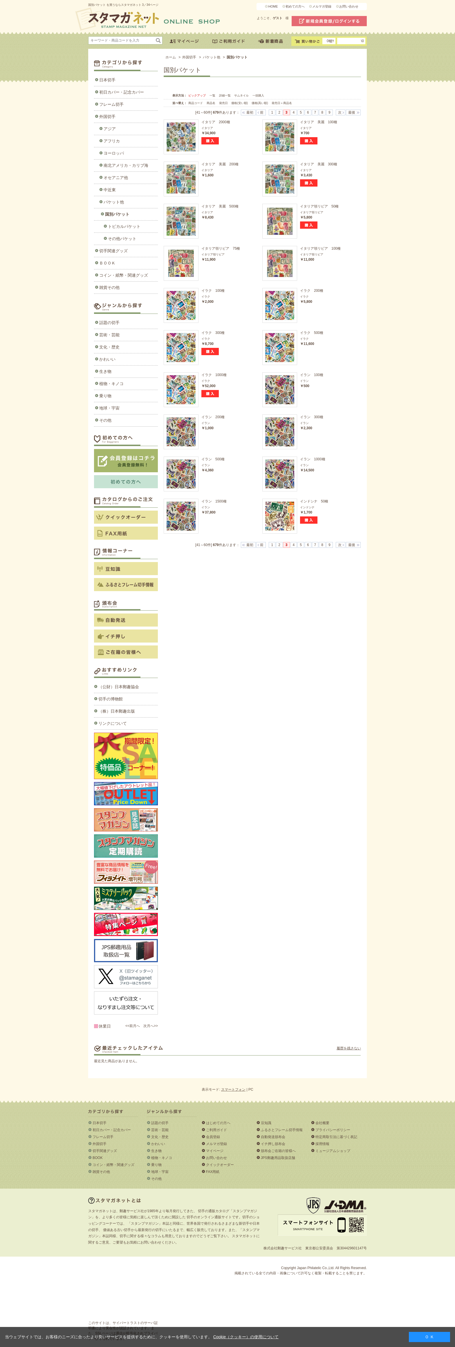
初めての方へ (295, 6)
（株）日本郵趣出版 (116, 711)
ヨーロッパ (114, 153)
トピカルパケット (124, 226)
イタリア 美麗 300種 (318, 164)
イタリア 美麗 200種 (220, 164)
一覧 (212, 95)
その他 (105, 420)
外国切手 (107, 116)
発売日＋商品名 (282, 103)
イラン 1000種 (312, 459)
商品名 (211, 103)
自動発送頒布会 (273, 1137)
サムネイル (241, 95)
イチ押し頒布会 (273, 1144)
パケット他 (114, 202)
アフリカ (112, 141)
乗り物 (105, 395)
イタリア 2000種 (215, 122)
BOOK (98, 1158)
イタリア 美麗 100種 (318, 122)
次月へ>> (150, 1026)
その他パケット (122, 238)
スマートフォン (233, 1089)
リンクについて (112, 723)
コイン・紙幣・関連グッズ (123, 275)
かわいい (107, 359)
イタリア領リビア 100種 (320, 248)
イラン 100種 (311, 375)
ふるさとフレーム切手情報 (282, 1130)
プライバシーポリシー (332, 1130)
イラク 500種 (311, 333)
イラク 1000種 (214, 375)
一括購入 (258, 95)
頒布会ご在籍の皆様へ (278, 1151)
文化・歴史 (109, 347)
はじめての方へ (218, 1123)
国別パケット (117, 214)
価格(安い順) (239, 103)
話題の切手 (109, 322)
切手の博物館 (110, 699)
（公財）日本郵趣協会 (118, 686)
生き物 (105, 371)
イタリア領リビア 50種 (319, 206)
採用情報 (322, 1144)
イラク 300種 (213, 333)
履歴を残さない (349, 1048)
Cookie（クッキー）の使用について (246, 1337)
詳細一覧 (225, 95)
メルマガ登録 (321, 6)
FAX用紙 (213, 1172)
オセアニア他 (116, 177)
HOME (273, 6)
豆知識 (266, 1123)
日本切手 (107, 80)
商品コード (196, 103)
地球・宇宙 (109, 408)
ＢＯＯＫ (107, 263)
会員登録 (213, 1137)
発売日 (224, 103)
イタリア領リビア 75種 (220, 248)
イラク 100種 (213, 291)
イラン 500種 (213, 459)
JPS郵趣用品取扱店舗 (278, 1158)
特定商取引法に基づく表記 (336, 1137)
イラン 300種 (311, 417)
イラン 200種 (213, 417)
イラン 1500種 (214, 501)
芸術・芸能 (109, 334)
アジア (110, 128)
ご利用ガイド (216, 1130)
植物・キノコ (111, 383)
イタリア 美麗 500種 (220, 206)
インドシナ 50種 (314, 501)
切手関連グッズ (113, 250)
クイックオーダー (220, 1165)
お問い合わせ (348, 6)
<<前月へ (132, 1026)
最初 (249, 112)
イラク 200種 (311, 291)
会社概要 (322, 1123)
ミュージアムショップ (332, 1151)
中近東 (110, 189)
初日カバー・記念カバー (121, 92)
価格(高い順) (260, 103)
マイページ (214, 1151)
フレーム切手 (111, 104)
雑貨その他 (109, 287)
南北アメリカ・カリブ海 (126, 165)
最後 (351, 112)
